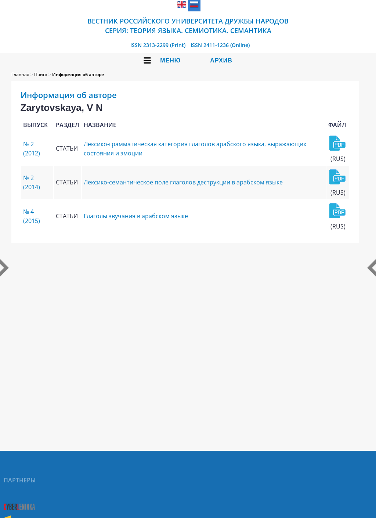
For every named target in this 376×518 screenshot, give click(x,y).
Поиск (40, 74)
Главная (20, 74)
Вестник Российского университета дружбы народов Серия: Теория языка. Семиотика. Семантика (188, 26)
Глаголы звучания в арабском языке (136, 216)
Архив (221, 60)
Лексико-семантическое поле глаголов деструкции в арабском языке (183, 182)
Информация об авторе (78, 74)
